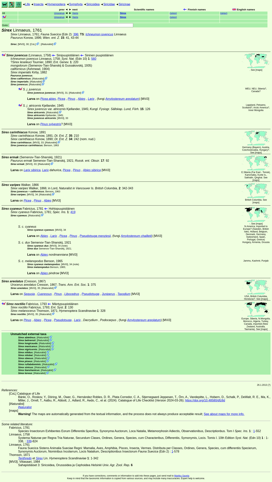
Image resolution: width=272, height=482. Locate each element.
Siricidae (109, 4)
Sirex (123, 13)
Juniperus (108, 294)
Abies (81, 98)
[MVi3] (21, 44)
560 (93, 58)
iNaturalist (47, 44)
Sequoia (29, 294)
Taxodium (124, 294)
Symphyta (76, 4)
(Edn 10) (76, 58)
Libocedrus (71, 294)
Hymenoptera (56, 4)
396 (75, 34)
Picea (61, 98)
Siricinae (124, 4)
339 (29, 441)
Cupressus (44, 294)
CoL (33, 44)
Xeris (75, 13)
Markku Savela (181, 475)
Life (27, 4)
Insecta (38, 4)
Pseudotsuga (90, 294)
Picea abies (48, 98)
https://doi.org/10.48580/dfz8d (205, 400)
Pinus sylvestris (50, 124)
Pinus (71, 98)
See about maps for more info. (224, 414)
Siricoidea (93, 4)
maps (259, 70)
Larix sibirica (32, 170)
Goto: (67, 25)
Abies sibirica (92, 170)
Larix (91, 98)
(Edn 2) (56, 34)
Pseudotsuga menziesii (95, 236)
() (173, 13)
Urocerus (59, 13)
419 (73, 212)
